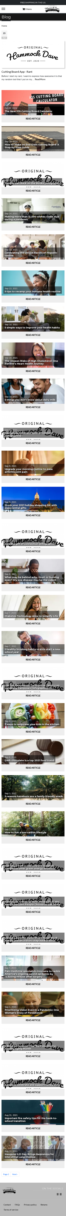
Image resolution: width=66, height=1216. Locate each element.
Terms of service (11, 1209)
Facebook (57, 1194)
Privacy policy (30, 1204)
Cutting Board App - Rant (17, 71)
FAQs (17, 1204)
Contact (7, 1204)
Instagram (60, 1194)
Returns (44, 1204)
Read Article (33, 118)
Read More (40, 79)
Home (4, 26)
